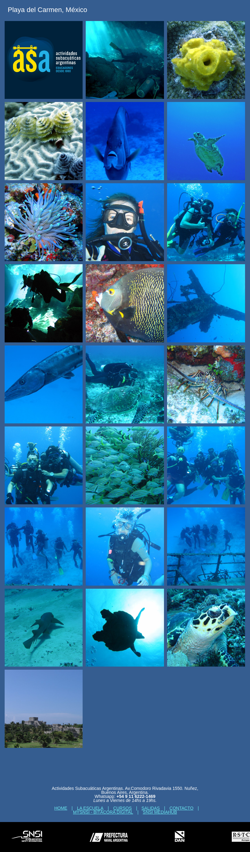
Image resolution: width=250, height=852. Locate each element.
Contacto (181, 808)
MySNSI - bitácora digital (103, 812)
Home (60, 808)
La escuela (90, 808)
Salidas (150, 808)
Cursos (122, 808)
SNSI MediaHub (160, 812)
